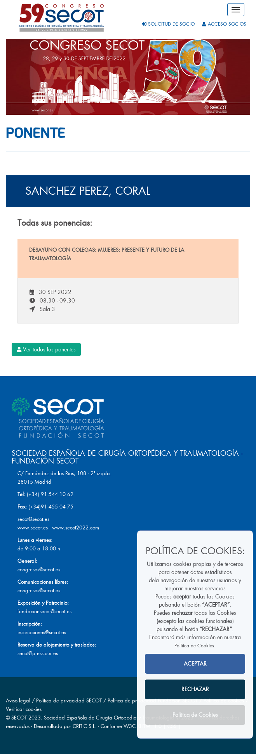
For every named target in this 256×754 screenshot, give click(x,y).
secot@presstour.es (37, 653)
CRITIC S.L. (84, 726)
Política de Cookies (194, 646)
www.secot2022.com (75, 527)
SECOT (19, 717)
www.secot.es (32, 527)
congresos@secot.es (38, 569)
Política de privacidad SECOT (69, 700)
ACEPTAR (195, 663)
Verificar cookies (24, 709)
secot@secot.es (33, 519)
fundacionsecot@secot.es (44, 611)
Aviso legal (18, 700)
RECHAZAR (195, 689)
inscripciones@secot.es (41, 632)
